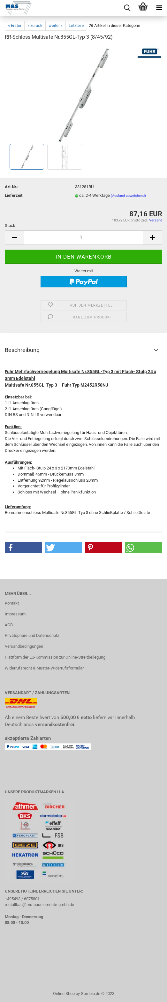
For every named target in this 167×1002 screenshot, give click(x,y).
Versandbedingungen (24, 646)
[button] (23, 547)
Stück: (10, 225)
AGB (9, 624)
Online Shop (64, 993)
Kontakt (12, 603)
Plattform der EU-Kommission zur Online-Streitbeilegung (55, 657)
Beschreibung (22, 350)
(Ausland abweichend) (128, 196)
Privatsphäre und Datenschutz (32, 635)
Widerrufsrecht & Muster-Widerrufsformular (44, 668)
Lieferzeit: (14, 195)
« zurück (34, 25)
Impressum (15, 614)
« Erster (14, 25)
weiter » (56, 25)
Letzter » (76, 25)
